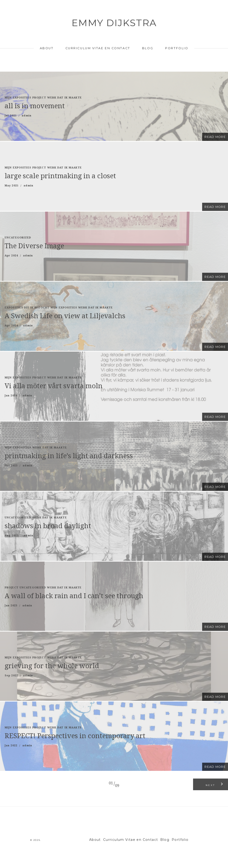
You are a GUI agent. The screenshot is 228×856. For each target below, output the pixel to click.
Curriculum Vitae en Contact (97, 48)
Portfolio (176, 48)
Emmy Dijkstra (114, 22)
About (47, 48)
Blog (147, 48)
